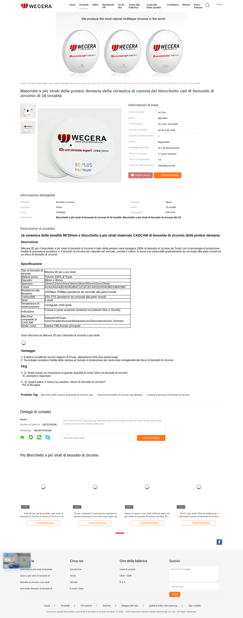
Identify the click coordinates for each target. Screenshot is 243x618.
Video (95, 4)
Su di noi (121, 6)
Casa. (72, 4)
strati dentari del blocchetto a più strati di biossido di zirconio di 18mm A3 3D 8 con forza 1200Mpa (43, 515)
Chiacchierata (168, 175)
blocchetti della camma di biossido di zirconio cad (66, 394)
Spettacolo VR (108, 6)
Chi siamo (86, 605)
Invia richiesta (151, 437)
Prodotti (83, 4)
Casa (47, 605)
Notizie (186, 4)
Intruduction (75, 569)
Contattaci (173, 4)
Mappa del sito (130, 605)
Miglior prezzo (140, 175)
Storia (73, 575)
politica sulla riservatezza (163, 605)
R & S (122, 582)
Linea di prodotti (127, 569)
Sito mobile (194, 605)
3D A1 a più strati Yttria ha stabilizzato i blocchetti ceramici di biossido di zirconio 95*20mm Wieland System (199, 515)
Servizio (74, 582)
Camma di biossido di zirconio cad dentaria (119, 394)
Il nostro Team (77, 588)
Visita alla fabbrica (134, 6)
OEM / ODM (126, 575)
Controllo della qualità (154, 6)
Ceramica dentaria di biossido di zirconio (168, 394)
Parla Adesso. (198, 6)
